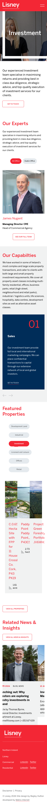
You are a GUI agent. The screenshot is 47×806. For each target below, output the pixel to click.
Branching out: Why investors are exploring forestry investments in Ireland (20, 698)
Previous (4, 395)
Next (11, 395)
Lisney (6, 756)
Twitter (33, 762)
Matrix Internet (22, 800)
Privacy (18, 791)
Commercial (8, 762)
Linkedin (24, 762)
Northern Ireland (10, 750)
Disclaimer (7, 791)
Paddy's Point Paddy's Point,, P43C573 (27, 533)
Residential (8, 768)
